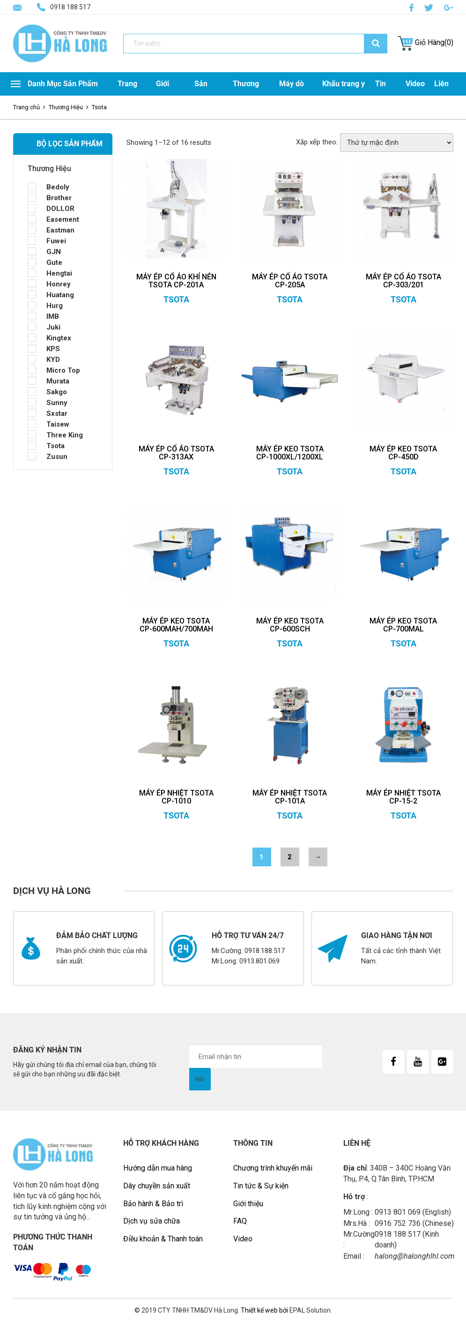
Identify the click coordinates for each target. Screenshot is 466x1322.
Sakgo (56, 392)
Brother (59, 198)
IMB (52, 316)
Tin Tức (381, 95)
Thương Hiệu (246, 95)
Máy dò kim (291, 95)
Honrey (58, 284)
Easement (62, 219)
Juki (53, 327)
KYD (53, 359)
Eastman (60, 230)
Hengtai (59, 273)
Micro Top (63, 370)
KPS (53, 349)
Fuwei (56, 241)
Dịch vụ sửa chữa (151, 1221)
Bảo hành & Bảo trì (153, 1203)
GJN (53, 252)
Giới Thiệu (165, 95)
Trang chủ (26, 107)
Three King (64, 435)
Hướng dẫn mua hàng (157, 1168)
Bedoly (57, 187)
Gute (54, 262)
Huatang (60, 295)
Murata (57, 381)
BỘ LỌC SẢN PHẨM (70, 143)
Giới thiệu (248, 1203)
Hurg (54, 305)
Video (415, 83)
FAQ (240, 1221)
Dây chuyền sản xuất (156, 1185)
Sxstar (56, 413)
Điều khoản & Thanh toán (163, 1238)
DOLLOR (60, 208)
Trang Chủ (127, 95)
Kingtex (58, 338)
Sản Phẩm (204, 95)
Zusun (56, 456)
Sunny (56, 402)
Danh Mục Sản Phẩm (54, 83)
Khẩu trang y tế (343, 95)
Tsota (55, 446)
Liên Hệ (441, 95)
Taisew (57, 424)
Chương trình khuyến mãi (272, 1168)
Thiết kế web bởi (263, 1310)
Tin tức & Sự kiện (260, 1185)
